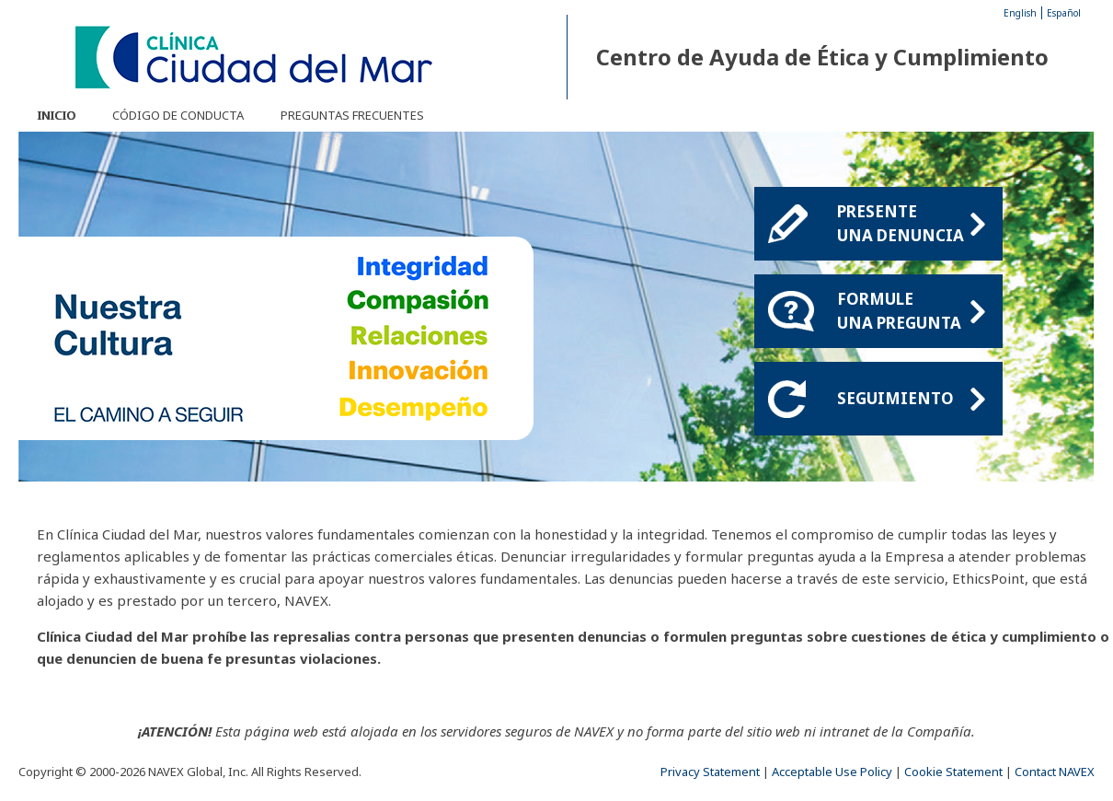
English (1020, 12)
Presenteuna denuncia (910, 224)
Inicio (56, 115)
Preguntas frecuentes (352, 115)
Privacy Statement (710, 771)
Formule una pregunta (910, 311)
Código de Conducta (178, 115)
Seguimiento (910, 398)
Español (1064, 12)
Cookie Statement (953, 771)
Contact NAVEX (1055, 771)
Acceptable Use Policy (832, 771)
